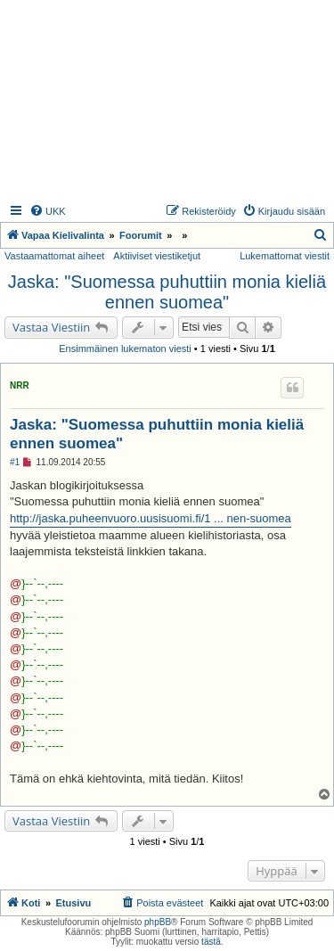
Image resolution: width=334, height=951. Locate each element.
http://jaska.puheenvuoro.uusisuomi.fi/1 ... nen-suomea (150, 518)
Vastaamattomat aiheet (54, 255)
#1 (15, 462)
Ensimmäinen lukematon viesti (125, 348)
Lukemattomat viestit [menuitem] (285, 255)
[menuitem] (47, 211)
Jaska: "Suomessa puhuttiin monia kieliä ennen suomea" (167, 292)
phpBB (157, 922)
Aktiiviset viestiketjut (156, 255)
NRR (19, 385)
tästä (211, 942)
